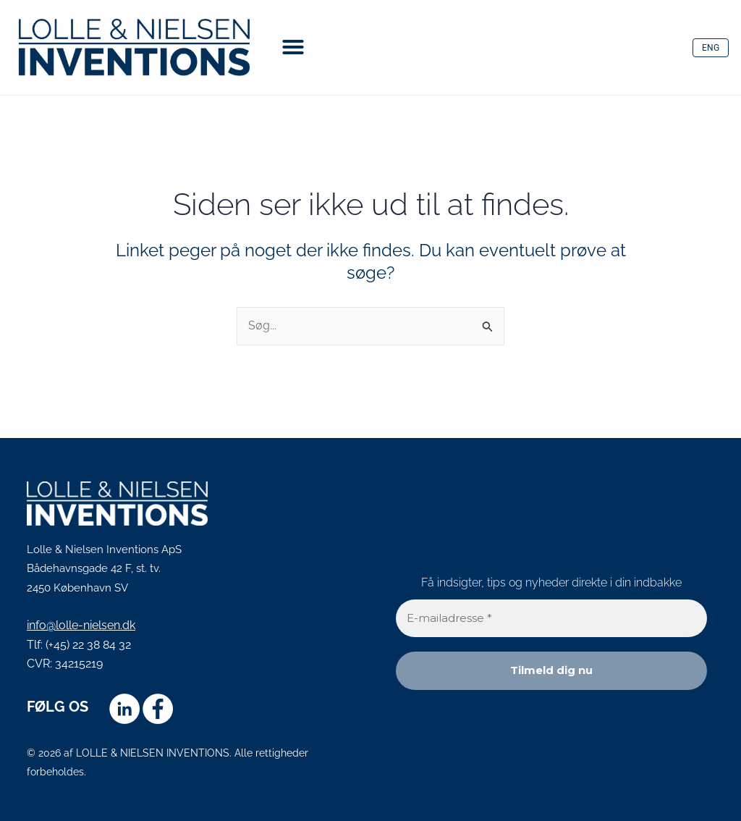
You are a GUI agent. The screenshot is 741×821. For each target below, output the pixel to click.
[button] (293, 47)
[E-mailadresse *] (551, 618)
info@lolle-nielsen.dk (81, 625)
